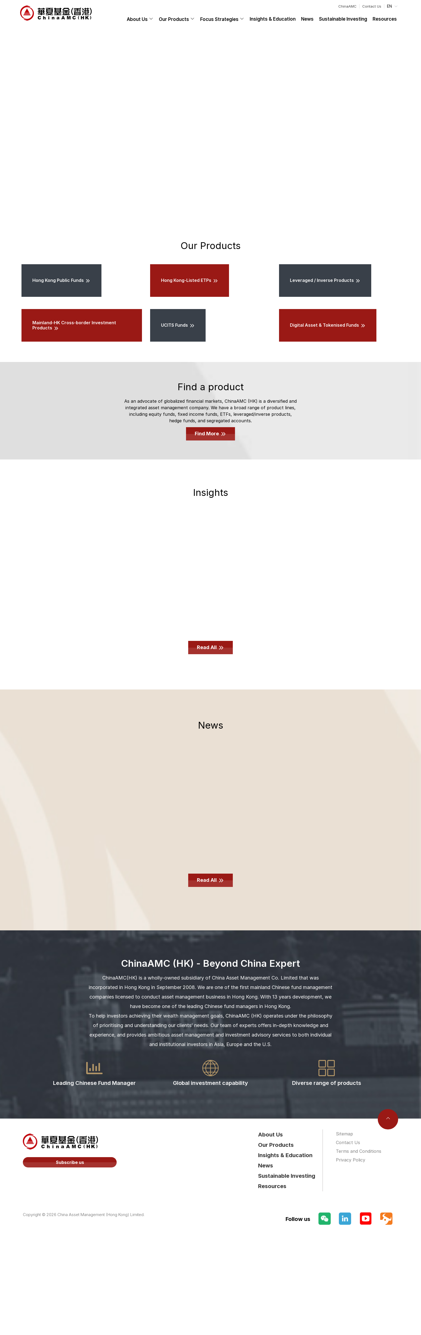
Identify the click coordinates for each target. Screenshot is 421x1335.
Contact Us (371, 6)
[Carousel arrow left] (10, 125)
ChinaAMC (347, 6)
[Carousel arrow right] (410, 125)
